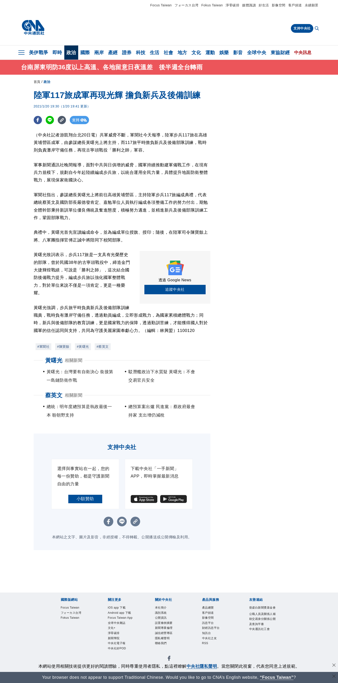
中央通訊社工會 (260, 635)
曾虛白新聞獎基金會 (262, 610)
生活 (154, 52)
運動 (210, 52)
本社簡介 (161, 607)
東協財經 (280, 52)
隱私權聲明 (163, 640)
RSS (205, 645)
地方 (182, 52)
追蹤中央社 (175, 289)
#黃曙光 (83, 346)
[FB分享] (38, 120)
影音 (238, 52)
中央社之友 (210, 640)
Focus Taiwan (161, 5)
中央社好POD (118, 650)
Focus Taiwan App (121, 618)
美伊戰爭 (38, 52)
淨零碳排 (232, 5)
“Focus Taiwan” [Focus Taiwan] (276, 677)
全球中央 (256, 52)
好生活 (264, 5)
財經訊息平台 (211, 629)
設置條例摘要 (164, 624)
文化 (196, 52)
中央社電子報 (117, 645)
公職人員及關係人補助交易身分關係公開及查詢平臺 (262, 625)
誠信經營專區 (164, 634)
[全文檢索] (317, 28)
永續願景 (311, 5)
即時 (57, 52)
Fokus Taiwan (212, 5)
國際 (85, 52)
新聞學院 (114, 640)
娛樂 (224, 52)
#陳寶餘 (63, 346)
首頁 (37, 82)
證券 (127, 52)
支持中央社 (302, 28)
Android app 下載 (120, 613)
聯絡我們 (161, 645)
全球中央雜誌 (117, 624)
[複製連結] (62, 120)
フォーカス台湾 (187, 5)
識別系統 (161, 613)
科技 (141, 52)
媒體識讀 (249, 5)
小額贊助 (85, 498)
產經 (113, 52)
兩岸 (99, 52)
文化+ (112, 629)
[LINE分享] (50, 120)
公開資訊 (161, 618)
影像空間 (278, 5)
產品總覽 (208, 607)
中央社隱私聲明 (202, 666)
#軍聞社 (43, 346)
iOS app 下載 (117, 607)
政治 (71, 52)
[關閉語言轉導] (334, 676)
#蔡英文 (103, 346)
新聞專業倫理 (164, 629)
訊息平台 (208, 624)
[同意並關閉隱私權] (334, 665)
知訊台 (207, 634)
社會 (168, 52)
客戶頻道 (295, 5)
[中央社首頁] (33, 27)
